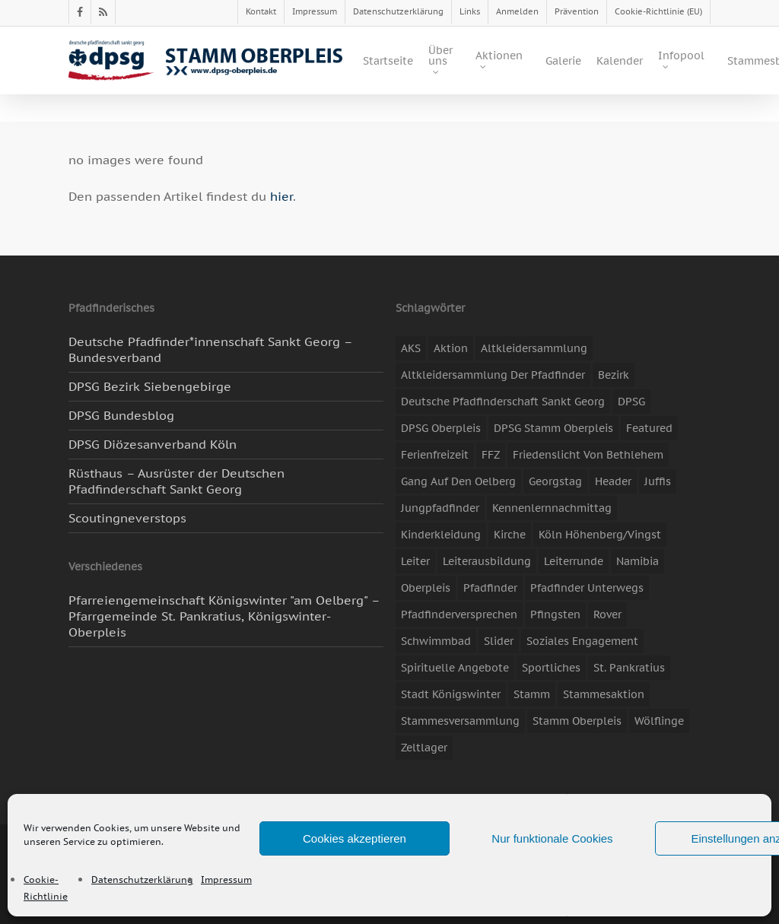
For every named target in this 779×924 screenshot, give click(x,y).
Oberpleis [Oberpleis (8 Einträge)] (425, 588)
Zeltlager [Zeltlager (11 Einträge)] (424, 747)
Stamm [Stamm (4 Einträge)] (532, 694)
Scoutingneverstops (127, 518)
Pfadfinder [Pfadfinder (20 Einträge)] (490, 588)
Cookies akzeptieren (354, 838)
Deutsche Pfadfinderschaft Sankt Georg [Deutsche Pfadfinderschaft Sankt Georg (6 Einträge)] (503, 401)
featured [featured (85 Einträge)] (649, 428)
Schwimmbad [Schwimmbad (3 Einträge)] (436, 641)
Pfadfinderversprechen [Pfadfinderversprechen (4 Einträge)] (459, 614)
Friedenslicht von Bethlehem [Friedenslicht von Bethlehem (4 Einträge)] (588, 455)
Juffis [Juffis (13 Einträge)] (657, 481)
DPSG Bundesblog (121, 415)
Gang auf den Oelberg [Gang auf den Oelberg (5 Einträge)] (458, 481)
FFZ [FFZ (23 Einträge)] (491, 455)
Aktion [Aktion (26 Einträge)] (451, 348)
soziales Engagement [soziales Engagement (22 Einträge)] (582, 641)
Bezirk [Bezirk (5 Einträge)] (613, 375)
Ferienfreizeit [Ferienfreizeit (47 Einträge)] (435, 455)
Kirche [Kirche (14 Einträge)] (510, 534)
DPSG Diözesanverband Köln (152, 444)
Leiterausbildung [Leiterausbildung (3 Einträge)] (487, 561)
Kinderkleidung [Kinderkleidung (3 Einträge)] (441, 534)
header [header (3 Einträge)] (613, 481)
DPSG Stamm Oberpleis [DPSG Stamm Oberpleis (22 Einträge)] (553, 428)
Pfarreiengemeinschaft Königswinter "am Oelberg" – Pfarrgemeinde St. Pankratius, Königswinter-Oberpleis (224, 616)
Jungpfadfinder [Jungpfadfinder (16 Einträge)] (440, 508)
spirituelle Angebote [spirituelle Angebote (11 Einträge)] (455, 668)
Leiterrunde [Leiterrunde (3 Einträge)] (573, 561)
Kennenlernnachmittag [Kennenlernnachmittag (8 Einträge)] (552, 508)
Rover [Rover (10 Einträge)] (607, 614)
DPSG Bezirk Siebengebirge (149, 386)
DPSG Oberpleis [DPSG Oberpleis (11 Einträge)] (441, 428)
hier (281, 196)
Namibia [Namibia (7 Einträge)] (637, 561)
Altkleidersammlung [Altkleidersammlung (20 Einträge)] (534, 348)
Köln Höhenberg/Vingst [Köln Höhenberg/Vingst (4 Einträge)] (600, 534)
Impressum (226, 879)
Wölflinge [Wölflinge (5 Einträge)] (659, 721)
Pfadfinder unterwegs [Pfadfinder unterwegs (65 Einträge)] (587, 588)
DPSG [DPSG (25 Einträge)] (631, 401)
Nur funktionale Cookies (551, 838)
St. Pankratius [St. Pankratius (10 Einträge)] (629, 668)
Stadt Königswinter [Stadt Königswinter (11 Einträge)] (451, 694)
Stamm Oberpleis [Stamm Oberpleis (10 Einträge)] (577, 721)
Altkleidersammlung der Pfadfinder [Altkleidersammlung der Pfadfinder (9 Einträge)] (493, 375)
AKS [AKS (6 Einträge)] (411, 348)
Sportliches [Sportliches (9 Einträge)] (551, 668)
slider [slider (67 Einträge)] (499, 641)
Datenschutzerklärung (142, 879)
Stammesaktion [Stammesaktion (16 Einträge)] (603, 694)
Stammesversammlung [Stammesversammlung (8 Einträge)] (460, 721)
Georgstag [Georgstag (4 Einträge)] (555, 481)
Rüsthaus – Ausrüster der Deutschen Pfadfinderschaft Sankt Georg (176, 481)
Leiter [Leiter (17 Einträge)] (415, 561)
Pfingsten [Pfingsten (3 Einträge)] (555, 614)
